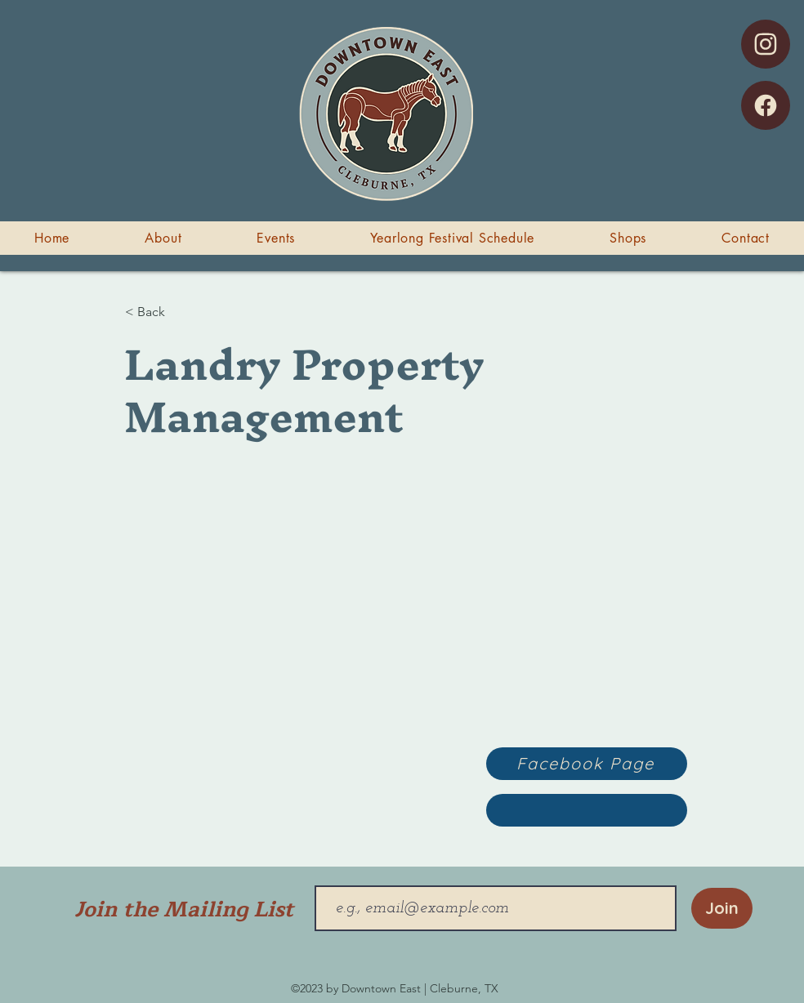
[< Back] (178, 312)
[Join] (722, 908)
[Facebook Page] (586, 763)
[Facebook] (765, 105)
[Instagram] (765, 44)
